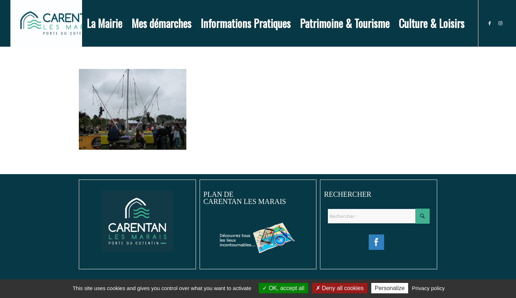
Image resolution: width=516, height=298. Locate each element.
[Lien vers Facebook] (489, 23)
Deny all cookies (340, 288)
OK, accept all (283, 288)
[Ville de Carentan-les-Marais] (60, 23)
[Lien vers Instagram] (500, 23)
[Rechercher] (379, 216)
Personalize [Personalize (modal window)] (390, 288)
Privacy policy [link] (428, 288)
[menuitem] (104, 23)
